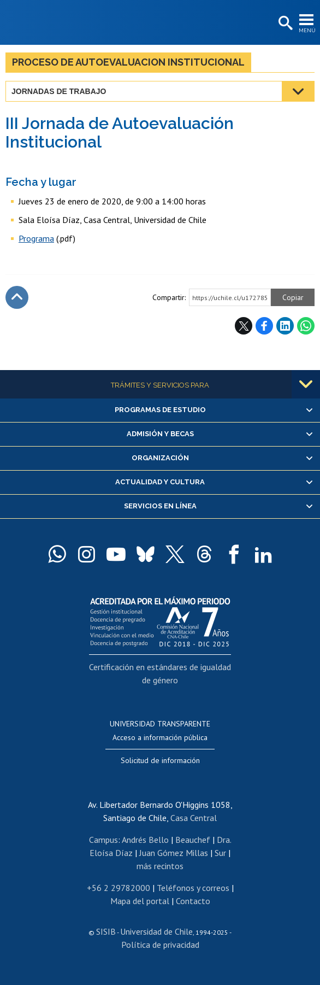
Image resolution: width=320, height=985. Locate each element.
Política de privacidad (160, 944)
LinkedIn (285, 326)
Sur (220, 852)
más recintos (160, 865)
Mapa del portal (139, 900)
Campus (103, 839)
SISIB (106, 931)
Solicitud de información (160, 760)
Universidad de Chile (156, 931)
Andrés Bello (145, 839)
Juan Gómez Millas (173, 852)
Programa (36, 238)
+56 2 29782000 (118, 887)
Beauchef (192, 839)
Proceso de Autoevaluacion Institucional (128, 62)
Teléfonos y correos (193, 887)
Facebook (264, 326)
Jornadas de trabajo (58, 91)
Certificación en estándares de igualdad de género (160, 673)
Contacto (193, 900)
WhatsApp (305, 325)
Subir (16, 297)
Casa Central (193, 817)
